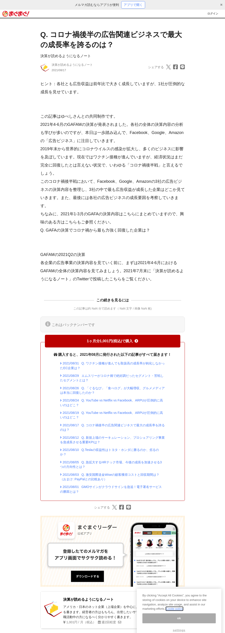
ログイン (212, 13)
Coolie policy (174, 615)
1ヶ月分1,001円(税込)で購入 (112, 341)
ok (179, 624)
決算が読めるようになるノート (65, 56)
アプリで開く (133, 5)
